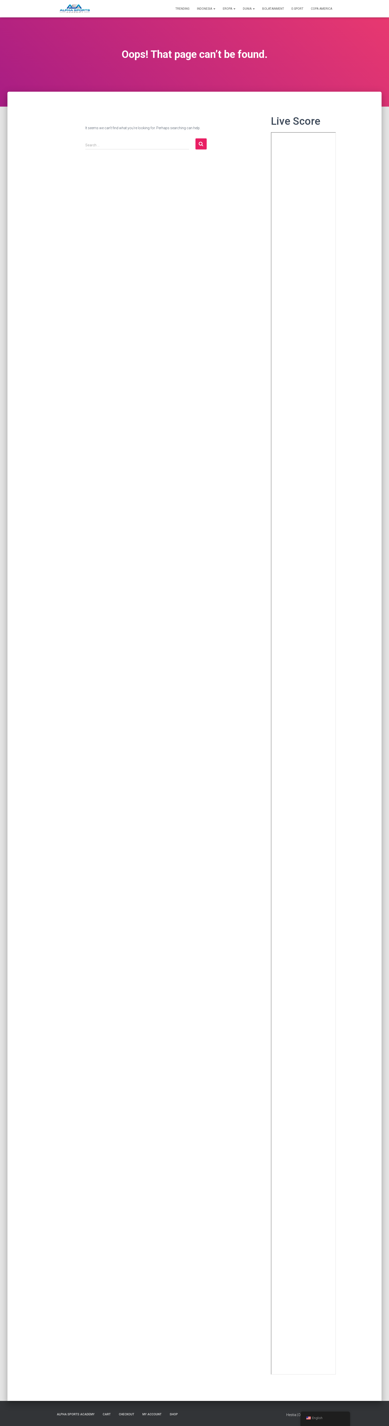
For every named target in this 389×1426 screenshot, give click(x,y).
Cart (107, 1414)
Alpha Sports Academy (76, 1414)
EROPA (229, 8)
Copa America (321, 8)
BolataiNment (273, 8)
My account (152, 1414)
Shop (174, 1414)
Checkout (126, 1414)
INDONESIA (206, 8)
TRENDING (182, 8)
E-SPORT (297, 8)
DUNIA (249, 8)
